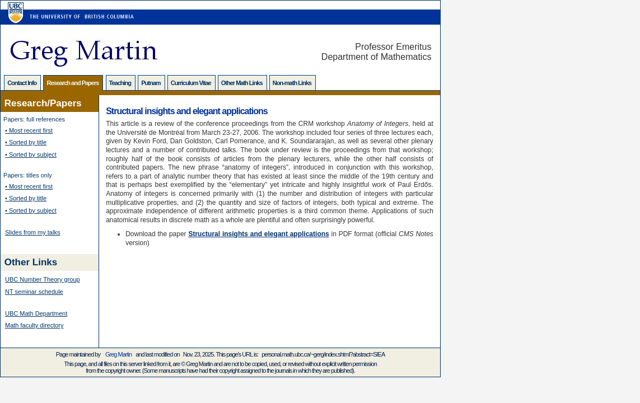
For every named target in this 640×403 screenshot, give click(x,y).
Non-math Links (292, 82)
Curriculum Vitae (191, 82)
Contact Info (22, 82)
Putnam (151, 82)
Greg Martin (118, 354)
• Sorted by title (25, 142)
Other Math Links (242, 82)
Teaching (121, 82)
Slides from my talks (32, 232)
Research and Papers (73, 82)
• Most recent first (29, 130)
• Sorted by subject (31, 154)
